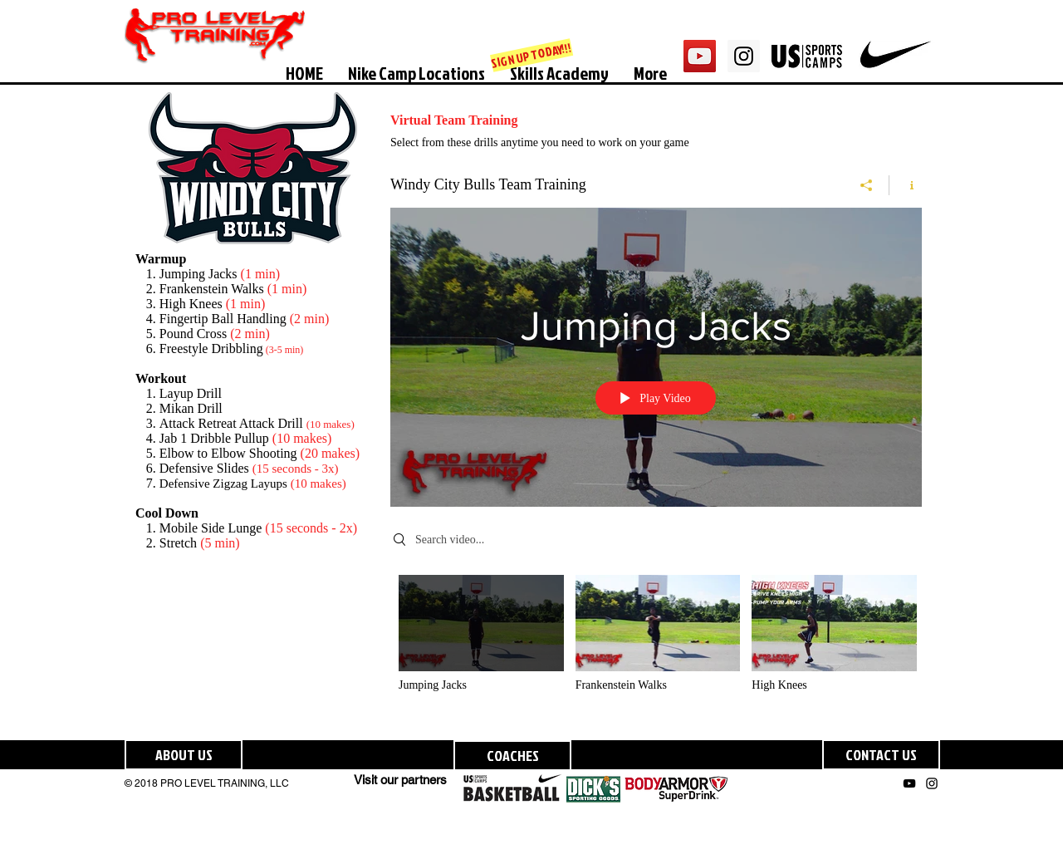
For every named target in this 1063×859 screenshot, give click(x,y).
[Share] (866, 185)
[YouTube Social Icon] (699, 56)
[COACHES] (512, 755)
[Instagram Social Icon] (743, 56)
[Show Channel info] (905, 185)
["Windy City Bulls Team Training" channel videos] (656, 645)
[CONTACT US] (881, 754)
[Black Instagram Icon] (931, 783)
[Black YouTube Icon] (909, 783)
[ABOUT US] (183, 754)
